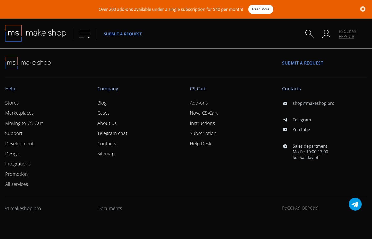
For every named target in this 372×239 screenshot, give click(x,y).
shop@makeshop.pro (308, 103)
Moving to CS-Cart (24, 123)
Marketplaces (19, 113)
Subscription (203, 133)
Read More (260, 9)
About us (107, 123)
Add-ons (199, 103)
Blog (101, 103)
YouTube (296, 129)
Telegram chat (112, 133)
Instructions (202, 123)
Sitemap (106, 153)
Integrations (17, 164)
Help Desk (200, 143)
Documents (109, 208)
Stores (12, 103)
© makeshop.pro (23, 208)
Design (12, 153)
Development (19, 143)
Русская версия (348, 34)
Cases (103, 113)
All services (16, 184)
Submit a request (122, 33)
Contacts (106, 143)
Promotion (16, 174)
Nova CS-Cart (204, 113)
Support (13, 133)
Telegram (296, 120)
